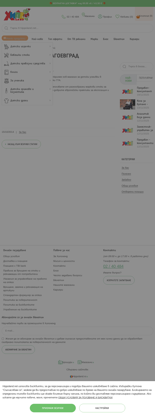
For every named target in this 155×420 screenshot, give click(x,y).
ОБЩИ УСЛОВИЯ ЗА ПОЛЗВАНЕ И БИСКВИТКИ (85, 398)
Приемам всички (53, 408)
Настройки (102, 408)
